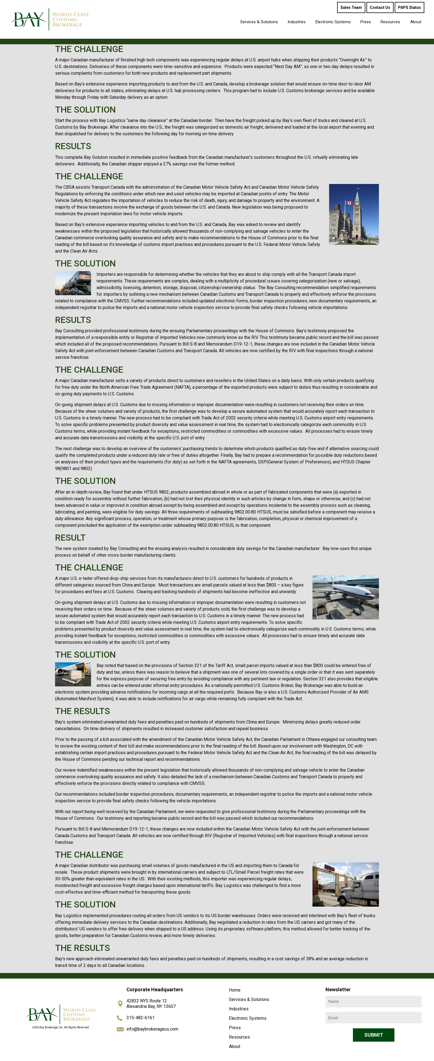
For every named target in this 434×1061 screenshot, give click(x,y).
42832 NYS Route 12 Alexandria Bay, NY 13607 (151, 1003)
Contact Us (380, 7)
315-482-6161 (140, 1017)
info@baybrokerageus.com (152, 1029)
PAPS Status (409, 7)
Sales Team (351, 7)
